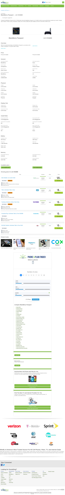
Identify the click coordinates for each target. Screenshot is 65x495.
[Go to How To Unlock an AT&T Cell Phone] (44, 243)
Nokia (9, 479)
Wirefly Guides (44, 471)
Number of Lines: (32, 272)
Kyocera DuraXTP (19, 319)
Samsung (9, 480)
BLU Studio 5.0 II (19, 329)
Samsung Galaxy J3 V (20, 318)
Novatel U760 (18, 328)
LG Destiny (18, 315)
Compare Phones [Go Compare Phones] (32, 387)
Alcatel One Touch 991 (20, 346)
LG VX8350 (18, 343)
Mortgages (47, 5)
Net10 (2, 479)
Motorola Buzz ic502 (20, 322)
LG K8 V (17, 335)
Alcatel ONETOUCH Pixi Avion (21, 348)
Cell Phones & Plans (5, 5)
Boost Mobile (3, 482)
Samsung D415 (19, 332)
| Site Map (59, 487)
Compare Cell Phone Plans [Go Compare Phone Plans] (32, 385)
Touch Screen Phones (31, 475)
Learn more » (3, 48)
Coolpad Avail (18, 314)
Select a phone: (33, 259)
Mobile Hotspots (16, 472)
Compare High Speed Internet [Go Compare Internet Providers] (32, 408)
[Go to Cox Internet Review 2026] (57, 243)
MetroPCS (2, 480)
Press (49, 2)
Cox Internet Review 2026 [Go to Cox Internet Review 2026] (56, 248)
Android (38, 472)
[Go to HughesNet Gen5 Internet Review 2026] (31, 243)
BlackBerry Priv (19, 345)
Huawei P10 (18, 342)
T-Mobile (2, 476)
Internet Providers (24, 472)
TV (25, 5)
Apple (9, 472)
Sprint (2, 475)
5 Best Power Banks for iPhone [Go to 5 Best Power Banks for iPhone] (6, 248)
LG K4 (17, 312)
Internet (29, 5)
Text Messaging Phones (32, 476)
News (47, 2)
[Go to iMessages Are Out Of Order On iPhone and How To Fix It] (19, 243)
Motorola (9, 478)
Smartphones (30, 472)
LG (8, 476)
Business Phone (14, 5)
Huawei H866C (19, 311)
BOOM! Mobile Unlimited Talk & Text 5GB (12, 225)
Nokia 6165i (18, 307)
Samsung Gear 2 (19, 308)
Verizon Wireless (3, 472)
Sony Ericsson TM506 (20, 317)
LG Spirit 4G (18, 338)
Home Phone (21, 5)
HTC (8, 475)
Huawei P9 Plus (19, 321)
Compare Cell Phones (5, 10)
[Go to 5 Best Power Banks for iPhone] (6, 243)
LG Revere (18, 341)
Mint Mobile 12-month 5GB (8, 177)
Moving (52, 5)
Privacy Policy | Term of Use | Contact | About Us (48, 487)
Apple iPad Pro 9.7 (19, 336)
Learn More (17, 355)
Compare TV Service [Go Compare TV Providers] (32, 406)
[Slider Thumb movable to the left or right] (22, 284)
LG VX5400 (18, 331)
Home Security (35, 5)
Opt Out (62, 487)
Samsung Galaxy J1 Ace (20, 324)
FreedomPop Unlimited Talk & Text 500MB (12, 213)
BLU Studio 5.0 (19, 339)
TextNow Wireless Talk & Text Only (10, 202)
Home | (38, 487)
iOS (37, 475)
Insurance (41, 5)
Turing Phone (18, 325)
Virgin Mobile (3, 478)
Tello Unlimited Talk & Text (8, 189)
